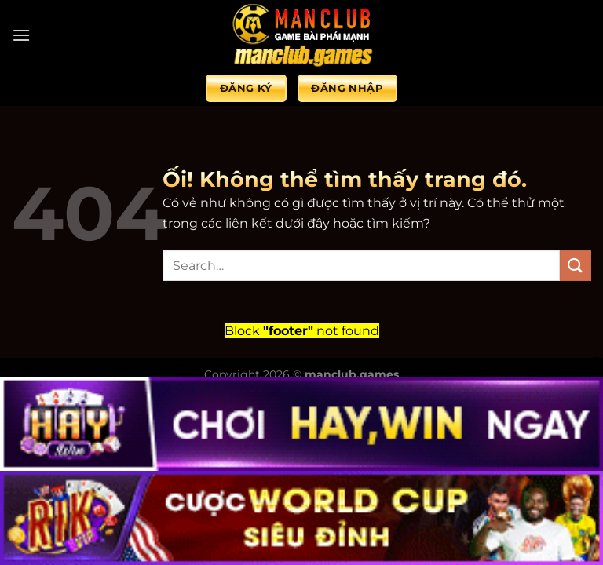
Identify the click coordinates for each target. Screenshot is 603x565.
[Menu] (21, 35)
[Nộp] (575, 265)
